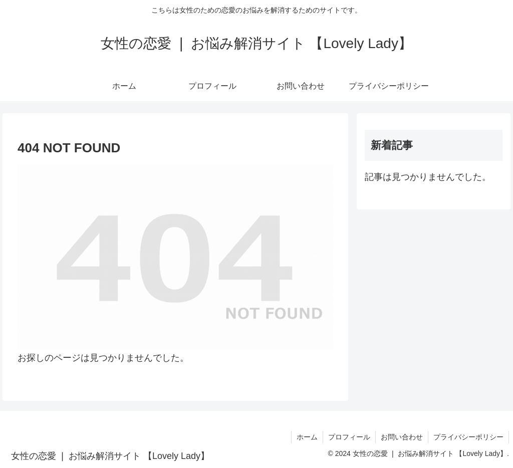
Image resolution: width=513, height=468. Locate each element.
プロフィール (349, 437)
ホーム (307, 437)
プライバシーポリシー (468, 437)
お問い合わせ (402, 437)
